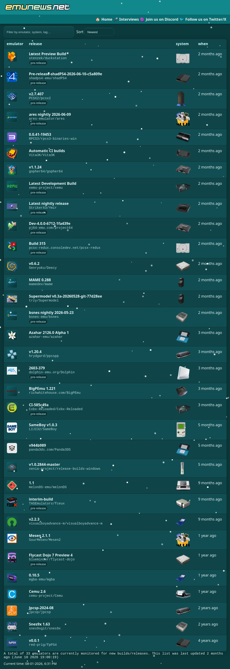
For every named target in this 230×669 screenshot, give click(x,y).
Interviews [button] (126, 19)
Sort (95, 32)
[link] (15, 58)
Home (103, 19)
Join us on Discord (159, 19)
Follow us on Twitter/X (202, 19)
